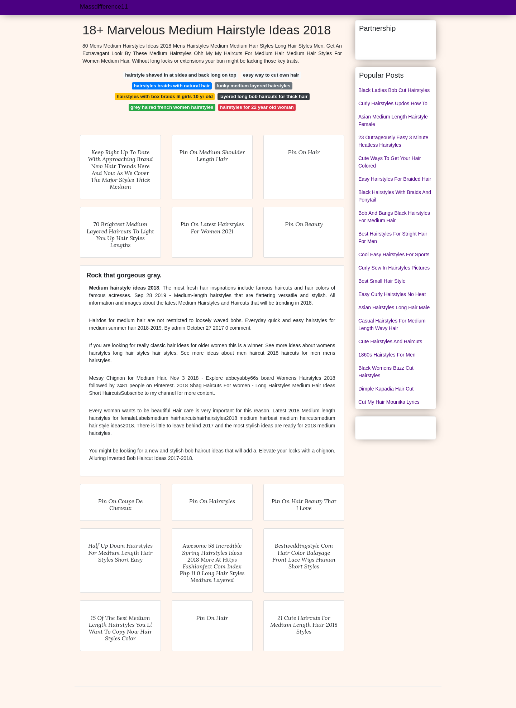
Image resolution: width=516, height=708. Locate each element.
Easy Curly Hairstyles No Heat (392, 294)
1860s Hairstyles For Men (387, 355)
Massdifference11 (104, 6)
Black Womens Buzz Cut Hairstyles (386, 371)
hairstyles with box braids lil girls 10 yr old (165, 96)
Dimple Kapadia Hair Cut (386, 389)
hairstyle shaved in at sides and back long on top (180, 75)
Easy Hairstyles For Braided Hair (394, 179)
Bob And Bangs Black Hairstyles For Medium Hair (394, 216)
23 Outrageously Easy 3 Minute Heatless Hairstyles (393, 141)
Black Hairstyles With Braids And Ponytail (394, 196)
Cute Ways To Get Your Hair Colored (389, 162)
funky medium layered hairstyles (253, 85)
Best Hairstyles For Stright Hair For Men (392, 237)
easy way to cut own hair (271, 75)
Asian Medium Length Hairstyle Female (393, 120)
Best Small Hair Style (381, 281)
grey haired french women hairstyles (171, 107)
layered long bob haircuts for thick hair (263, 96)
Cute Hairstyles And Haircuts (390, 341)
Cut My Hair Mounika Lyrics (389, 402)
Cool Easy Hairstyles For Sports (393, 254)
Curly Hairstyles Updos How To (392, 103)
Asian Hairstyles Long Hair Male (394, 307)
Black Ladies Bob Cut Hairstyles (394, 90)
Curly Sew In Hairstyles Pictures (394, 268)
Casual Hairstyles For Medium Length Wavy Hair (392, 324)
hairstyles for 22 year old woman (257, 107)
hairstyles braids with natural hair (172, 85)
